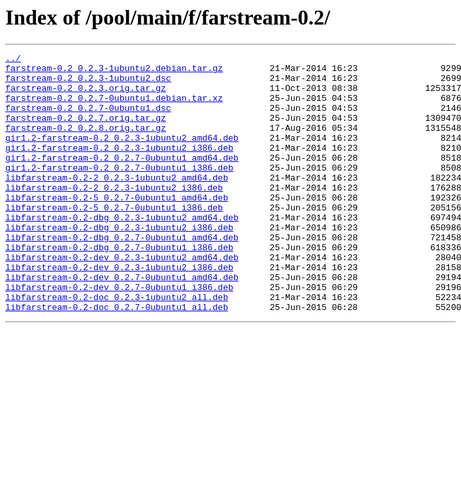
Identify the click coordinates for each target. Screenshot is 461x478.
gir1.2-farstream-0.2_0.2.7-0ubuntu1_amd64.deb (121, 179)
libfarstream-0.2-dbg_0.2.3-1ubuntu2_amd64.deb (121, 251)
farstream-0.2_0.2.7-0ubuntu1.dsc (88, 119)
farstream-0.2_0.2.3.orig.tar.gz (85, 96)
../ (13, 60)
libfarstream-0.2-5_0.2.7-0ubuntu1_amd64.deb (116, 227)
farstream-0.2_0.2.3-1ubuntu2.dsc (88, 84)
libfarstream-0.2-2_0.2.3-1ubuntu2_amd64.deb (116, 203)
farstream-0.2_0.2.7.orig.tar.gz (85, 131)
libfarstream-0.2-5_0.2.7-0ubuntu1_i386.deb (114, 239)
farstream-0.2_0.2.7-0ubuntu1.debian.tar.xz (114, 108)
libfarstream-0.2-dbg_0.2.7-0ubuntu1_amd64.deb (121, 275)
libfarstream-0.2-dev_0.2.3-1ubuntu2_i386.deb (119, 311)
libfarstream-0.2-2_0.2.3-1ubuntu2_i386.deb (114, 215)
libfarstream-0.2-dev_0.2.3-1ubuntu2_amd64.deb (121, 299)
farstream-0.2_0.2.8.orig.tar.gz (85, 143)
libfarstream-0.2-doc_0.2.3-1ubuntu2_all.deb (116, 347)
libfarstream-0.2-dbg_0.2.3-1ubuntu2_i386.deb (119, 263)
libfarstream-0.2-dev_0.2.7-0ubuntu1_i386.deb (119, 335)
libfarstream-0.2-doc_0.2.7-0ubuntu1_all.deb (116, 358)
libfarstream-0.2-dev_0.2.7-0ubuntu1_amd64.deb (121, 323)
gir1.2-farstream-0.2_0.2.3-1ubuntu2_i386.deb (119, 167)
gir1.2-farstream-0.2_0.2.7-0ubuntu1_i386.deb (119, 191)
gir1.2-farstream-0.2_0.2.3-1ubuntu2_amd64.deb (121, 155)
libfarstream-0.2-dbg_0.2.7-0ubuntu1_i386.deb (119, 287)
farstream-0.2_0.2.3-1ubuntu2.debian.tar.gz (114, 72)
